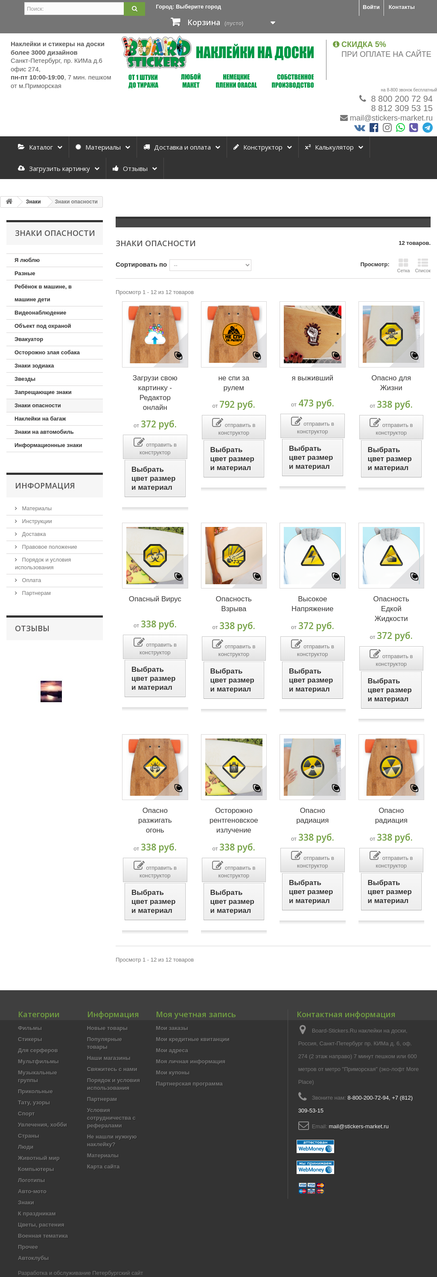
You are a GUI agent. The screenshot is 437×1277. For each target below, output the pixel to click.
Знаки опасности (38, 405)
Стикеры (30, 1039)
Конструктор (258, 147)
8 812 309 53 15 (401, 108)
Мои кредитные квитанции (192, 1039)
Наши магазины (109, 1058)
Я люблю (27, 260)
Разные (25, 273)
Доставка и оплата (177, 147)
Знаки (26, 1202)
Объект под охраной (43, 326)
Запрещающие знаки (43, 392)
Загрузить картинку (54, 168)
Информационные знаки (48, 445)
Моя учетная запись (196, 1014)
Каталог (35, 147)
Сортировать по (141, 264)
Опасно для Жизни (391, 383)
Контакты (402, 7)
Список (423, 265)
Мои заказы (172, 1028)
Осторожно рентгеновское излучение (234, 820)
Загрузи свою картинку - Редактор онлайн (155, 393)
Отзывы (130, 168)
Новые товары (107, 1028)
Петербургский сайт (117, 1273)
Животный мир (39, 1158)
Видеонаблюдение (40, 312)
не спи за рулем (233, 383)
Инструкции (36, 521)
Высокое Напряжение (312, 604)
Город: (188, 6)
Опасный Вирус (155, 599)
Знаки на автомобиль (44, 432)
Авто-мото (32, 1191)
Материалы (98, 147)
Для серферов (38, 1050)
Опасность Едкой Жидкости (391, 609)
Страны (28, 1136)
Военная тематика (43, 1236)
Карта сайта (103, 1166)
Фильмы (30, 1028)
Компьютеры (36, 1169)
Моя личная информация (190, 1061)
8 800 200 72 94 (401, 98)
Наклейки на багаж (40, 418)
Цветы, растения (41, 1224)
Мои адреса (172, 1050)
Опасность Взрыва (234, 604)
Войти (371, 7)
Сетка (403, 265)
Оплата (30, 580)
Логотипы (31, 1180)
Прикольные (35, 1091)
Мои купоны (172, 1072)
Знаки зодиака (34, 365)
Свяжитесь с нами (112, 1069)
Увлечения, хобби (42, 1124)
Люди (25, 1147)
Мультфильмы (38, 1061)
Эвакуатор (29, 339)
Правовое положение (48, 547)
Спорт (26, 1113)
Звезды (25, 379)
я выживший (312, 378)
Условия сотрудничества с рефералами (111, 1118)
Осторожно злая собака (47, 352)
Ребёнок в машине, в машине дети (43, 293)
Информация (45, 485)
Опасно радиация (312, 815)
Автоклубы (33, 1258)
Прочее (28, 1247)
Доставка (33, 534)
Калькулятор (329, 147)
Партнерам (35, 593)
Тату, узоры (34, 1102)
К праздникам (37, 1213)
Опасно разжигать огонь (155, 820)
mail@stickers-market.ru (391, 118)
